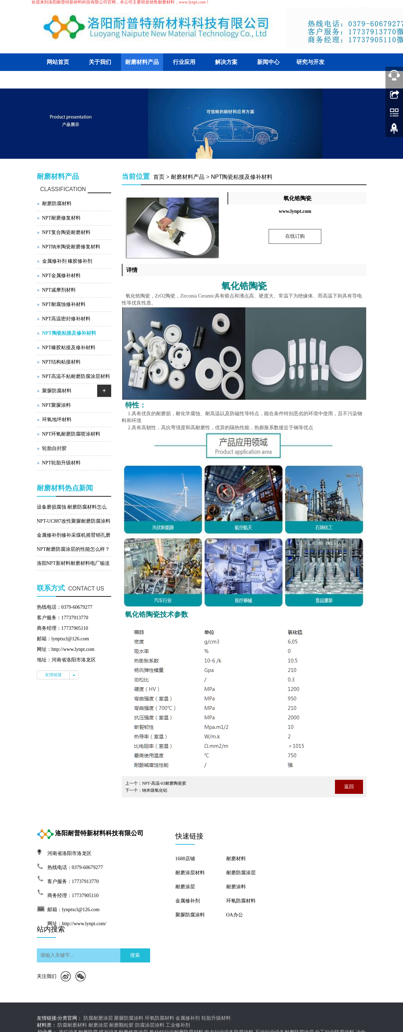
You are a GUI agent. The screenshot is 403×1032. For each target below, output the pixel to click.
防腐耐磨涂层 (98, 1018)
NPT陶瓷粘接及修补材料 (242, 177)
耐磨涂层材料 (190, 872)
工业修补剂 (178, 1025)
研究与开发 (310, 62)
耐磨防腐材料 (57, 203)
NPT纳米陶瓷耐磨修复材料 (71, 246)
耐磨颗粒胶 (121, 1025)
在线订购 (295, 236)
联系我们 (100, 80)
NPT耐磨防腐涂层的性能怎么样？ (73, 549)
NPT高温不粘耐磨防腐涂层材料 (76, 376)
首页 (158, 177)
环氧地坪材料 (57, 419)
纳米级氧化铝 (154, 790)
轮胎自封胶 (54, 448)
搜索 (135, 955)
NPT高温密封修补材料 (66, 318)
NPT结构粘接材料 (61, 362)
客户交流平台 (58, 80)
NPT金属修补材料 (61, 275)
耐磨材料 (236, 858)
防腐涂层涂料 (149, 1025)
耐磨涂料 (236, 886)
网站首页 (58, 62)
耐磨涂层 (185, 886)
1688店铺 (185, 858)
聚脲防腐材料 (57, 390)
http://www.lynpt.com (73, 649)
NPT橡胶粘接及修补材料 (68, 347)
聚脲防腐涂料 (190, 914)
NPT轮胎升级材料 (61, 462)
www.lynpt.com (295, 211)
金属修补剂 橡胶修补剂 (67, 261)
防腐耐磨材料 (72, 1025)
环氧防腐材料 (241, 900)
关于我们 (100, 62)
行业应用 (184, 62)
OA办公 (234, 914)
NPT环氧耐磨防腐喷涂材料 (71, 434)
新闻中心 (268, 62)
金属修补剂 (187, 900)
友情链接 (53, 674)
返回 (349, 786)
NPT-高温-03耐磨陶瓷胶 (164, 783)
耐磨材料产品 (142, 62)
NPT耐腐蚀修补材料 (64, 304)
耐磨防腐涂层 (241, 872)
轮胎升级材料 (216, 1018)
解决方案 (226, 62)
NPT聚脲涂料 (56, 405)
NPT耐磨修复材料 (61, 218)
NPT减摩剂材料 (59, 290)
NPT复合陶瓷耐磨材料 (66, 232)
